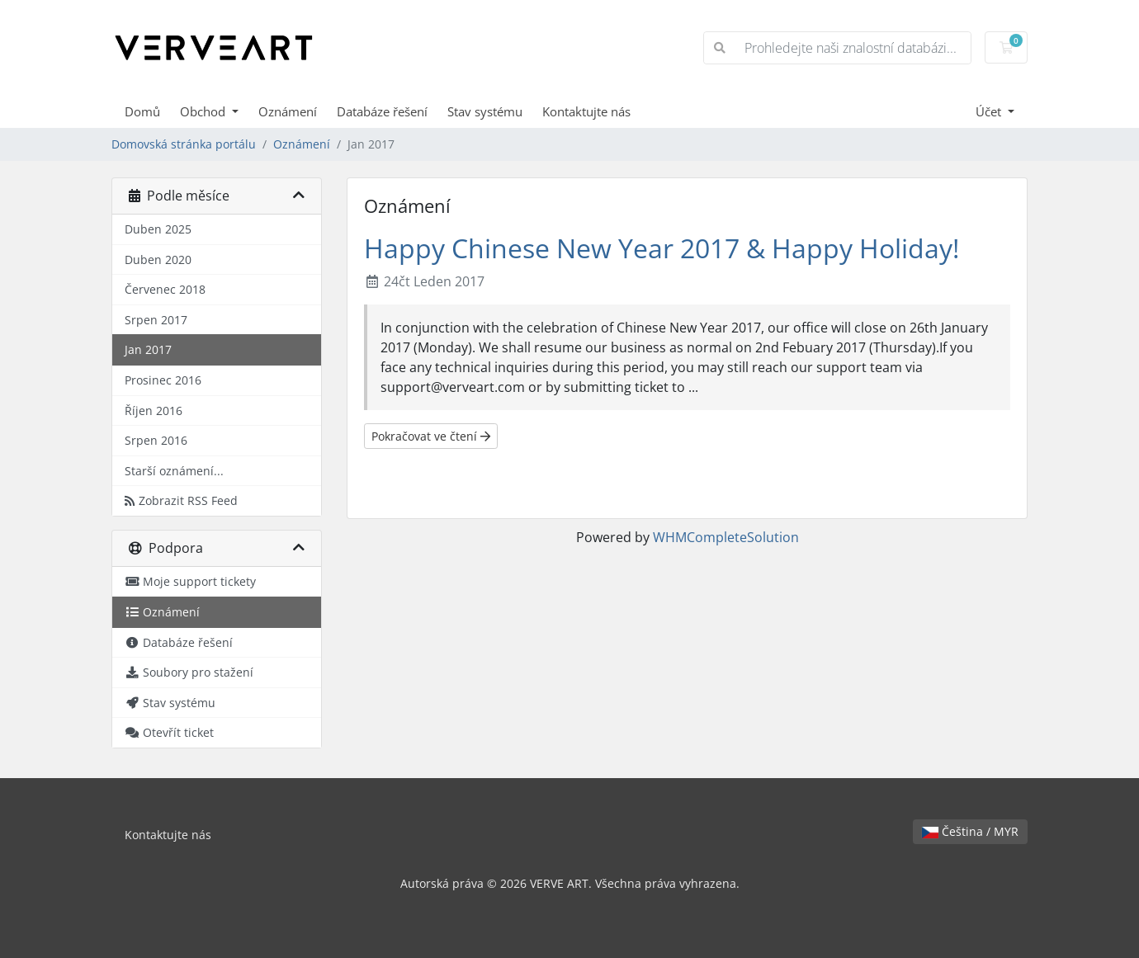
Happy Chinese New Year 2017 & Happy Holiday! (661, 248)
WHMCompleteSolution (726, 537)
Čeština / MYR (970, 831)
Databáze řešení (382, 111)
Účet (990, 111)
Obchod (204, 111)
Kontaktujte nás (586, 111)
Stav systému (484, 111)
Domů (142, 111)
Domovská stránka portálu (183, 144)
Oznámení (287, 111)
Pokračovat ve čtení (430, 436)
